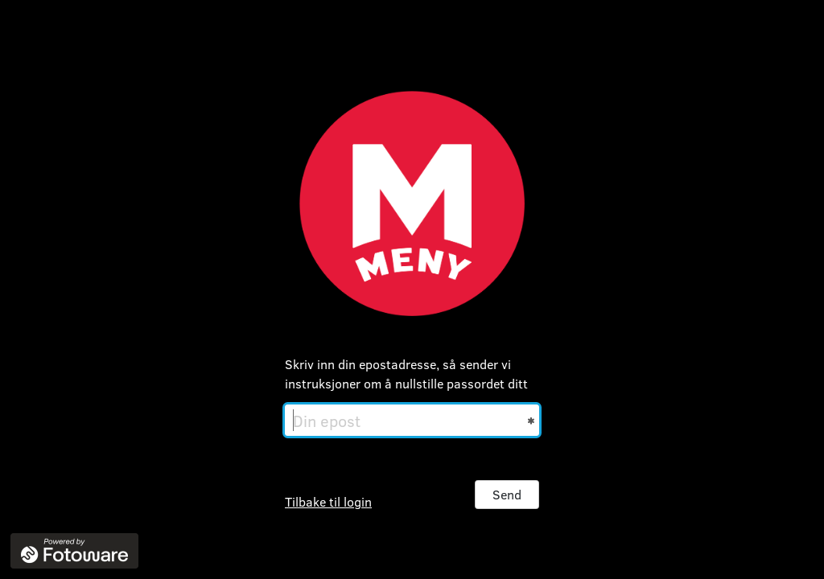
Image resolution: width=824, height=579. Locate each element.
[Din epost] (412, 420)
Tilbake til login (328, 501)
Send (506, 494)
